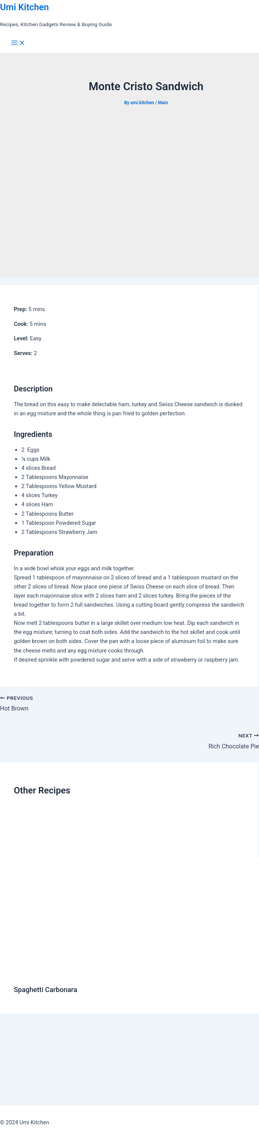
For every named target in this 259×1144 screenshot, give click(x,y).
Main (163, 102)
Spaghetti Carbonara (45, 990)
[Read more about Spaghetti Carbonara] (135, 973)
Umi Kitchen (24, 7)
